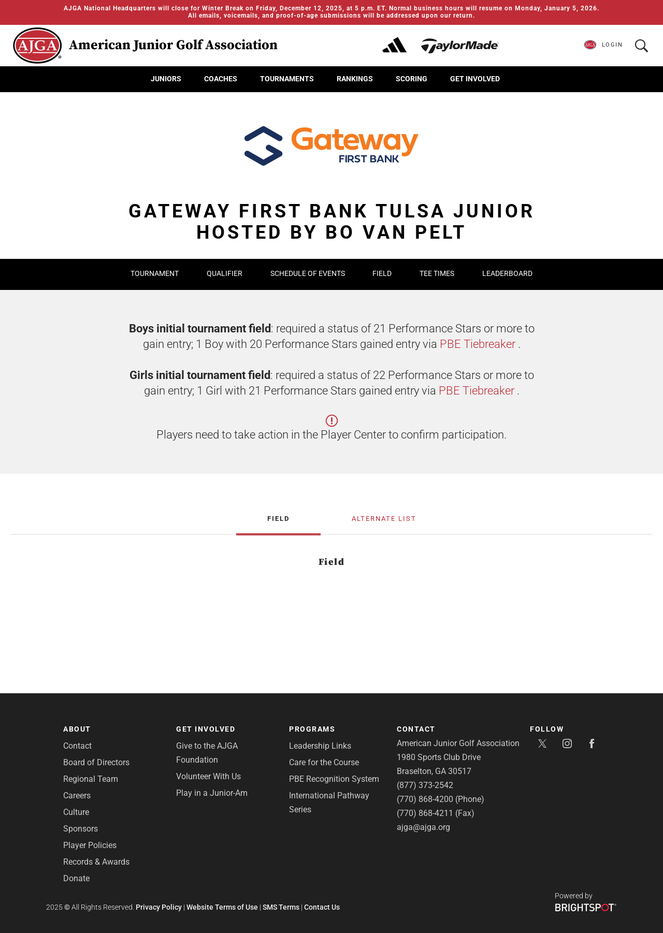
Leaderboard (507, 273)
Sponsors (80, 829)
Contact (77, 746)
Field (382, 273)
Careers (77, 795)
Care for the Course (324, 762)
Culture (76, 812)
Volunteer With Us (208, 776)
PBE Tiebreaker (477, 344)
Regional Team (90, 779)
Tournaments (287, 79)
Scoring (411, 79)
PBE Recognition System (334, 779)
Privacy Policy (159, 907)
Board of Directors (96, 762)
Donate (76, 878)
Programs (312, 729)
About (77, 729)
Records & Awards (96, 862)
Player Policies (90, 845)
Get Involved (475, 79)
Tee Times (437, 273)
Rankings (355, 79)
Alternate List (384, 518)
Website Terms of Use (222, 907)
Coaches (220, 79)
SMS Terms (281, 907)
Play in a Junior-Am (212, 793)
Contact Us (322, 907)
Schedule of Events (308, 273)
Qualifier (224, 273)
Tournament (155, 273)
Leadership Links (320, 746)
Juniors (166, 79)
